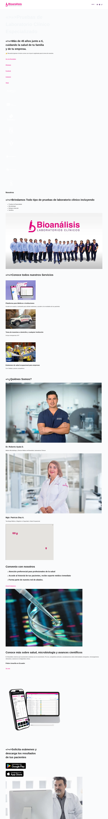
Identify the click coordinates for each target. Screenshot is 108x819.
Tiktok (7, 82)
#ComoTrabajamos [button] (11, 586)
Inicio (93, 4)
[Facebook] (97, 4)
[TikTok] (101, 4)
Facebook (8, 71)
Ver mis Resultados (11, 59)
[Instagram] (99, 4)
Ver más (8, 668)
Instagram (8, 77)
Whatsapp (8, 65)
